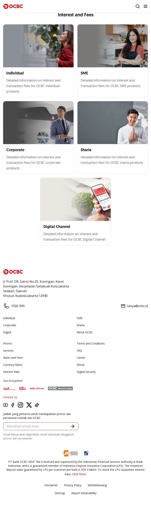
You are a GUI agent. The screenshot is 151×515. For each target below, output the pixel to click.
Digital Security (86, 372)
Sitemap (60, 493)
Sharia (81, 325)
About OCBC (85, 332)
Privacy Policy (72, 485)
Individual (9, 318)
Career (81, 357)
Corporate (9, 325)
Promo (7, 343)
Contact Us (10, 397)
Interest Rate (11, 372)
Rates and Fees (13, 357)
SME (79, 318)
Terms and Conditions (91, 343)
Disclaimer (51, 485)
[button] (72, 426)
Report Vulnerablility (84, 493)
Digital (7, 332)
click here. (79, 474)
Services (8, 350)
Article (81, 365)
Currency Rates (12, 365)
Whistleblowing (97, 485)
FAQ (79, 350)
